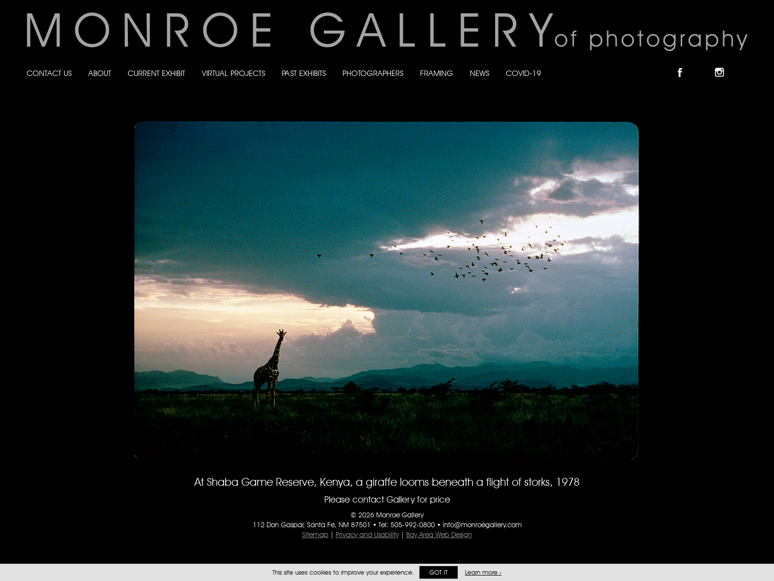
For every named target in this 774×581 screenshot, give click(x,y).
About (99, 73)
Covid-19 (523, 73)
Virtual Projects (233, 73)
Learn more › (483, 572)
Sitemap (315, 535)
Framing (436, 73)
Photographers (373, 73)
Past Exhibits (304, 73)
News (479, 73)
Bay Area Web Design (439, 535)
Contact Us (49, 73)
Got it (438, 572)
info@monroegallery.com (482, 525)
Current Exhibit (156, 73)
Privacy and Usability (367, 535)
